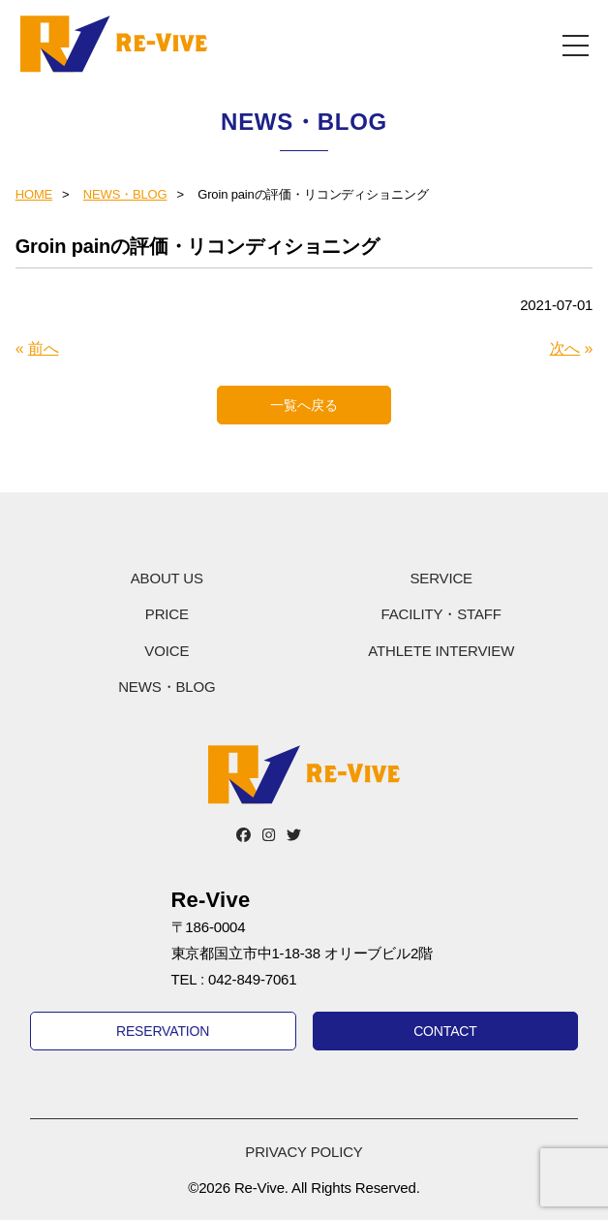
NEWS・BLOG (125, 194)
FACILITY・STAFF (441, 614)
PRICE (167, 614)
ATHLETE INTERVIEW (441, 650)
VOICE (166, 650)
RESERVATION (162, 1031)
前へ (43, 348)
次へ (565, 348)
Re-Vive (113, 44)
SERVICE (440, 578)
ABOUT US (167, 578)
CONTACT (445, 1031)
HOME (33, 194)
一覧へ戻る (303, 405)
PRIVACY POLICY (303, 1151)
